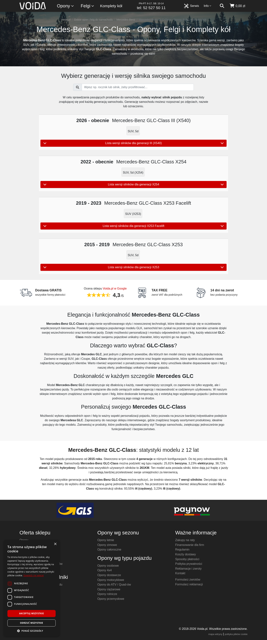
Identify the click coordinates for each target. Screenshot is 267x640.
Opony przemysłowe (110, 598)
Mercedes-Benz (125, 19)
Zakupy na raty (185, 540)
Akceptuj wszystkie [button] (31, 613)
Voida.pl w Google (115, 288)
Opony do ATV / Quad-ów (114, 584)
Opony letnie (105, 540)
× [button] (55, 544)
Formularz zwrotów (187, 579)
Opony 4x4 (104, 570)
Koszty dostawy (185, 554)
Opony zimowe (107, 544)
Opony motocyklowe (110, 579)
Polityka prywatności (188, 563)
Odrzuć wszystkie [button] (31, 622)
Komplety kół (111, 6)
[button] (31, 631)
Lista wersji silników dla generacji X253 (133, 267)
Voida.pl (65, 19)
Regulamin (182, 549)
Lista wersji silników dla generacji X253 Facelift (133, 226)
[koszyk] (237, 6)
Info (208, 6)
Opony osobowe (108, 565)
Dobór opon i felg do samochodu (93, 19)
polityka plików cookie (236, 634)
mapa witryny (215, 634)
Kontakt (180, 573)
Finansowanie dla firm (189, 544)
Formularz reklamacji (189, 584)
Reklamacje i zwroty (188, 568)
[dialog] (31, 588)
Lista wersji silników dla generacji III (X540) (133, 143)
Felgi (87, 6)
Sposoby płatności (187, 559)
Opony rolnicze (107, 594)
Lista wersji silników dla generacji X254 (133, 184)
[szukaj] (222, 6)
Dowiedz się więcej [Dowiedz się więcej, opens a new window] (33, 575)
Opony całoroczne (109, 549)
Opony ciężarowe (108, 589)
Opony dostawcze (109, 575)
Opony (65, 6)
